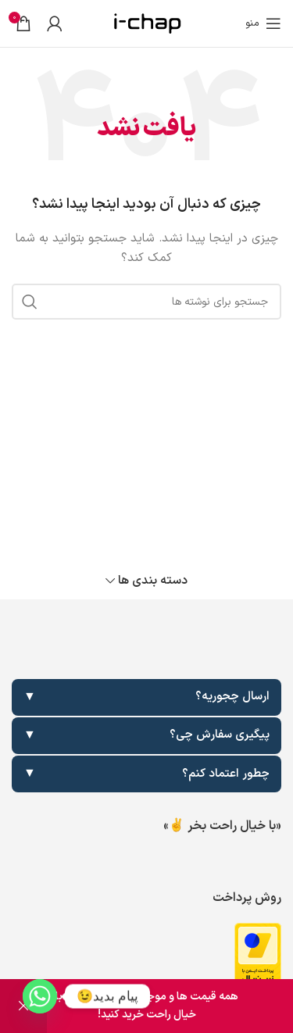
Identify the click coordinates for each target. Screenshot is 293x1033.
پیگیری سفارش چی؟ (146, 735)
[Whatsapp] (40, 996)
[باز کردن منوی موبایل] (263, 23)
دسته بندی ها (153, 581)
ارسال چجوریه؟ (146, 697)
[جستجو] (146, 302)
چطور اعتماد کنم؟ (146, 773)
